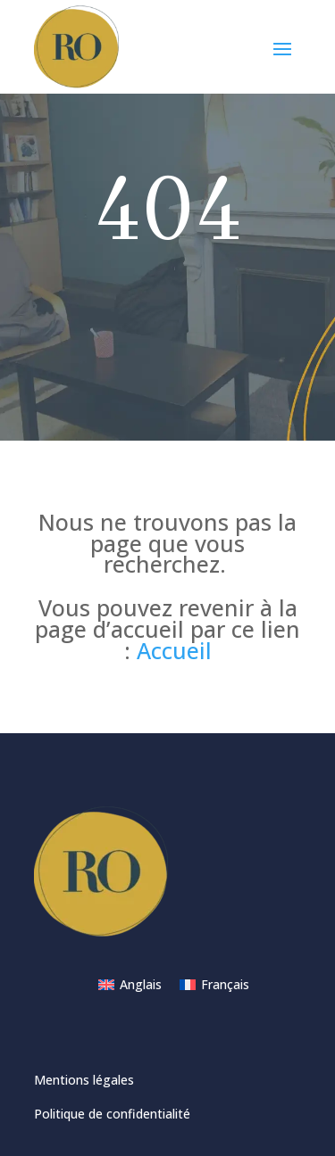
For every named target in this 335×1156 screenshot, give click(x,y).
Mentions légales (84, 1079)
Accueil (174, 650)
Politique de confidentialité (112, 1113)
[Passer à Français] (214, 984)
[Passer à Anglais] (130, 984)
